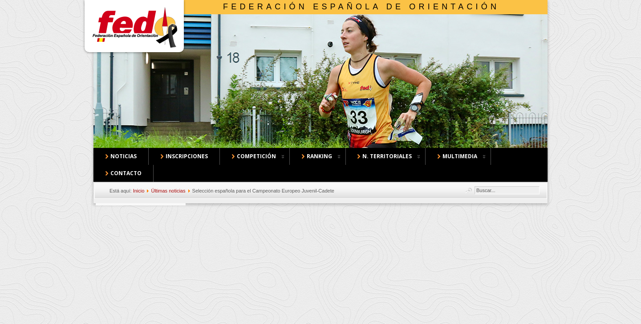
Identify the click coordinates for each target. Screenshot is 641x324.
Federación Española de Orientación (361, 6)
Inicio (139, 190)
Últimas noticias (168, 190)
